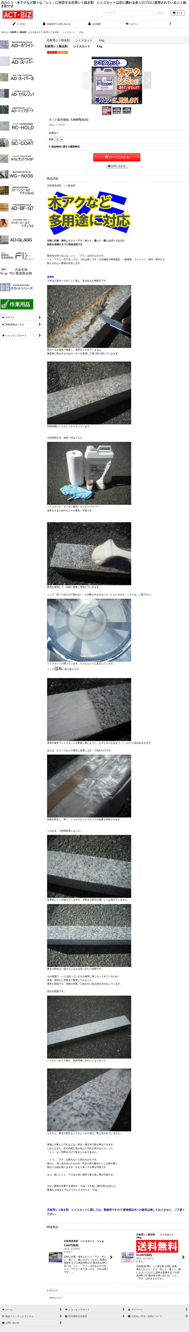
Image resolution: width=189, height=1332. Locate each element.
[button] (170, 24)
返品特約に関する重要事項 (64, 146)
